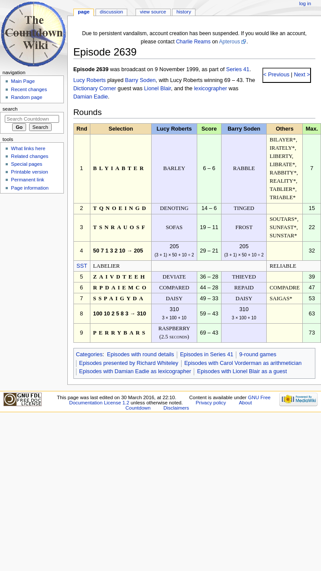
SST (81, 266)
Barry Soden (140, 80)
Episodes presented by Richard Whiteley (129, 363)
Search (10, 109)
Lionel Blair (157, 88)
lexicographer (210, 88)
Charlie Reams (193, 42)
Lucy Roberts (89, 80)
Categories (89, 354)
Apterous (229, 42)
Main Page (23, 81)
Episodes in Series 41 (206, 354)
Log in (305, 3)
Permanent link (27, 179)
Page (83, 11)
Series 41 (238, 69)
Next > (301, 75)
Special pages (26, 164)
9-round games (257, 354)
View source (153, 11)
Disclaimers (176, 407)
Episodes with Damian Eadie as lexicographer (135, 371)
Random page (26, 97)
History (183, 11)
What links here (28, 148)
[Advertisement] (31, 262)
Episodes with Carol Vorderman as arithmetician (242, 363)
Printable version (29, 171)
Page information (30, 187)
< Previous (276, 75)
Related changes (29, 156)
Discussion (111, 11)
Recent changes (29, 89)
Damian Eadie (90, 97)
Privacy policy (210, 402)
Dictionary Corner (94, 88)
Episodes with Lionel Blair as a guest (242, 371)
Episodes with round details (140, 354)
